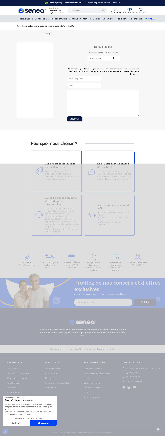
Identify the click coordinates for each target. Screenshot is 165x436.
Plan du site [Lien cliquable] (52, 362)
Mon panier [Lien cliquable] (50, 378)
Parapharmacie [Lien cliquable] (13, 383)
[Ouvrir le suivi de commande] (158, 429)
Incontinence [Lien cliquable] (12, 368)
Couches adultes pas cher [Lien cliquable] (18, 373)
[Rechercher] (87, 10)
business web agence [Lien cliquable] (105, 432)
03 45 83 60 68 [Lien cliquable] (133, 377)
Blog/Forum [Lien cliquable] (50, 387)
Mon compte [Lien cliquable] (51, 373)
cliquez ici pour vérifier (105, 349)
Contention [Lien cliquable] (11, 387)
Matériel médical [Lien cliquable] (14, 392)
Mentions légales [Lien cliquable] (92, 397)
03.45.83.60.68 (138, 265)
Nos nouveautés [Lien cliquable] (52, 368)
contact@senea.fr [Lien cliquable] (134, 381)
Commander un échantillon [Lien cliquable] (57, 383)
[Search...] (104, 58)
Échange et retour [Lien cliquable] (92, 383)
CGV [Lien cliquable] (86, 392)
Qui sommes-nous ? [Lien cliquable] (93, 368)
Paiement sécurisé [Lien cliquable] (92, 387)
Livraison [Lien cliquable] (88, 378)
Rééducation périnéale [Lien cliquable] (16, 378)
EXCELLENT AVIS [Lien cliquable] (56, 10)
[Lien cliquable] (82, 3)
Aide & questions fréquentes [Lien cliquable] (97, 373)
